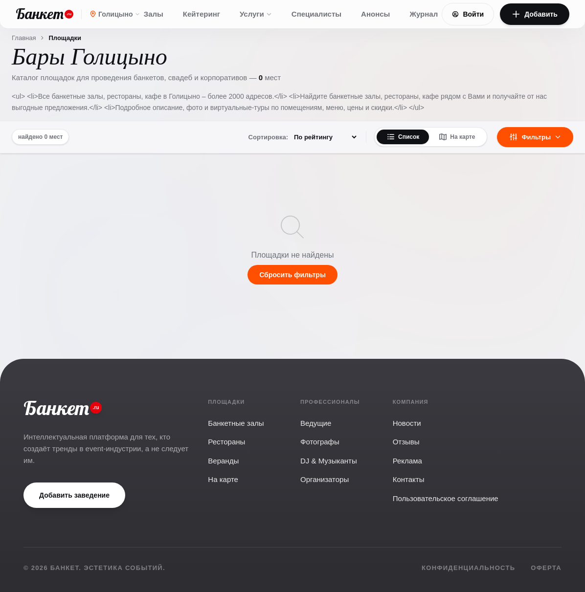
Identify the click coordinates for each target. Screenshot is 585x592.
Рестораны (226, 442)
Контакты (409, 479)
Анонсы (375, 14)
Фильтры (535, 136)
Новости (407, 423)
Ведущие (315, 423)
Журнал (423, 14)
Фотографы (319, 442)
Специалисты (316, 14)
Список (402, 136)
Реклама (407, 461)
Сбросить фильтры (292, 275)
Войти (468, 14)
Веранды (223, 461)
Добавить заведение (74, 495)
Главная (24, 38)
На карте (457, 136)
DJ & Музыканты (328, 461)
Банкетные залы (236, 423)
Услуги (256, 14)
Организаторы (324, 479)
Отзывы (406, 442)
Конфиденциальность (468, 567)
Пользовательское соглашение (445, 498)
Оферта (546, 567)
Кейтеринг (201, 14)
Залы (153, 14)
